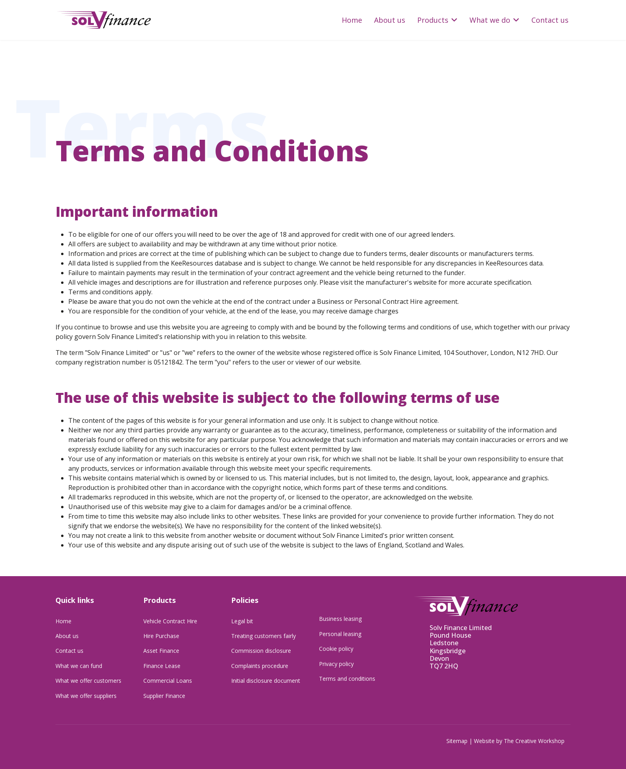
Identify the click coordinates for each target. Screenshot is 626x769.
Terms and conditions (347, 678)
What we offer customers (88, 680)
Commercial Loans (167, 680)
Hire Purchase (161, 636)
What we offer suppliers (86, 696)
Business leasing (340, 618)
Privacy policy (336, 664)
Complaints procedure (259, 666)
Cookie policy (336, 648)
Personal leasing (340, 634)
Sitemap (457, 741)
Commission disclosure (261, 650)
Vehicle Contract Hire (170, 621)
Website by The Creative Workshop (519, 741)
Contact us (550, 20)
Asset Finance (161, 650)
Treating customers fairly (263, 636)
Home (352, 20)
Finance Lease (161, 666)
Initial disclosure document (265, 680)
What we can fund (78, 666)
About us (389, 20)
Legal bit (242, 621)
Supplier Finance (164, 696)
